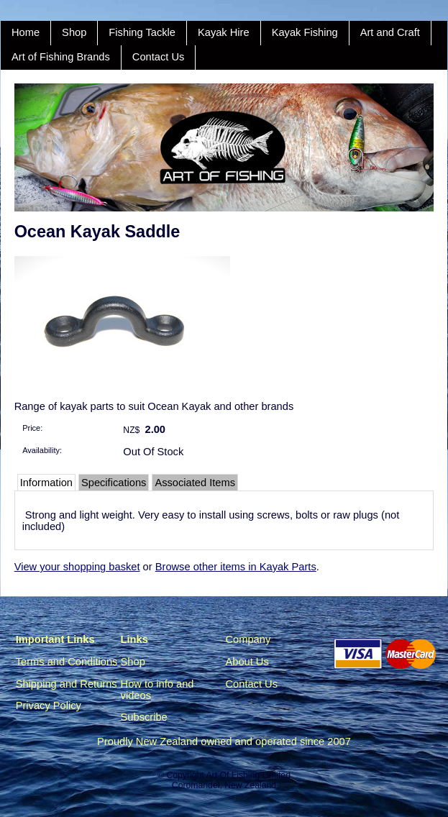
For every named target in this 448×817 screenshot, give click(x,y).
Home (26, 32)
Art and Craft (390, 32)
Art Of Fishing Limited (248, 775)
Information (46, 482)
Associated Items (195, 482)
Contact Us (158, 57)
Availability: (42, 450)
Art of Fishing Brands (61, 57)
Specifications (113, 482)
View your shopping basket (77, 566)
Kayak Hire (224, 32)
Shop (74, 32)
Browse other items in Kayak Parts (235, 566)
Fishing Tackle (142, 32)
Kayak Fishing (305, 32)
